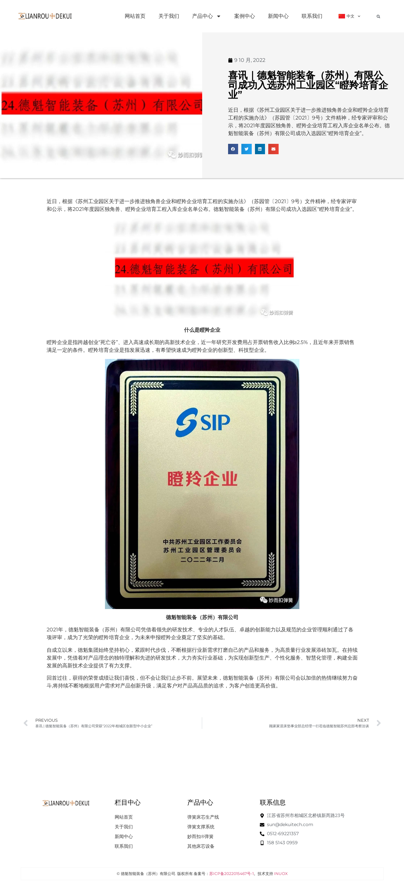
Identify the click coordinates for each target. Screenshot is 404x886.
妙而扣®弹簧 (200, 836)
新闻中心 (278, 16)
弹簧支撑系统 (200, 827)
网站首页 (135, 16)
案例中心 (244, 16)
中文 (349, 16)
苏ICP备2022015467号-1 (231, 873)
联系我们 (312, 16)
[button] (378, 16)
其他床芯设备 (200, 846)
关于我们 (168, 16)
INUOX (281, 873)
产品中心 (206, 16)
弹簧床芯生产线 (203, 817)
